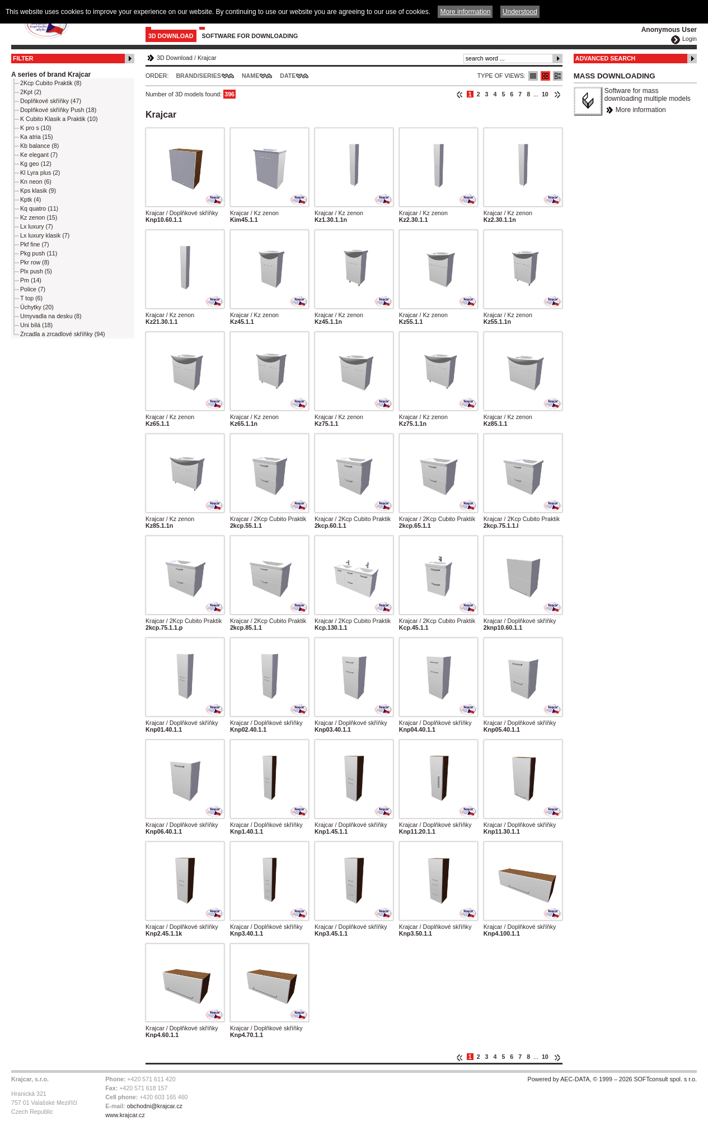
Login (689, 38)
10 (545, 94)
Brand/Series (198, 75)
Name (250, 75)
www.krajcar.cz (124, 1115)
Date (288, 75)
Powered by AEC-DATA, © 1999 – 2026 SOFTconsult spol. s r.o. (612, 1079)
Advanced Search (605, 58)
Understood (520, 12)
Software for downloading (250, 35)
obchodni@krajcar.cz (154, 1106)
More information (641, 110)
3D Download (171, 35)
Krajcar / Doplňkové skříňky (182, 213)
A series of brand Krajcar (51, 74)
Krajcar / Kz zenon (254, 213)
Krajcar (207, 57)
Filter (23, 58)
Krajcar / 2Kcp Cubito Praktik (268, 518)
